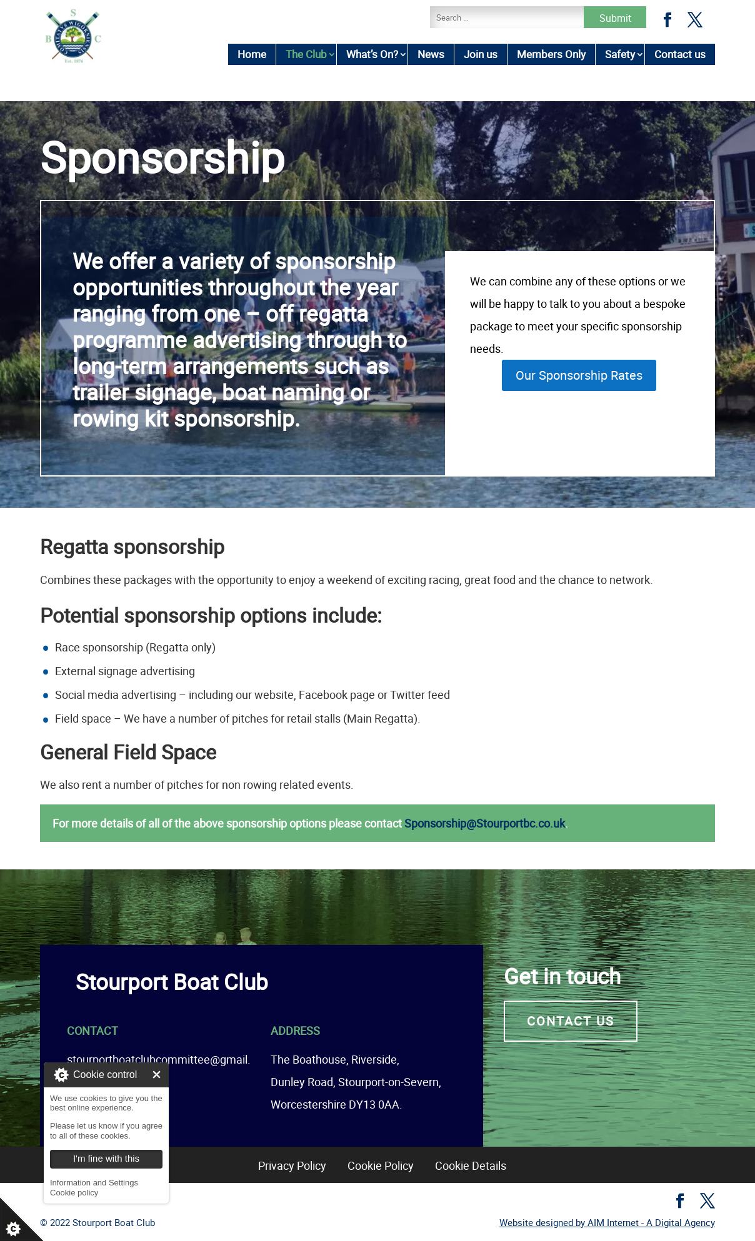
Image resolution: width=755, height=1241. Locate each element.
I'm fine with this (156, 1074)
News (431, 54)
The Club (306, 54)
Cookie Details (470, 1165)
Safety (620, 54)
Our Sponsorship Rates (579, 375)
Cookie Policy (381, 1165)
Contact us (680, 54)
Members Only (551, 54)
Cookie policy (74, 1192)
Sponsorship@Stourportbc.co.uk (484, 823)
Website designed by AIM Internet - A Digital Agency (607, 1222)
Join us (481, 54)
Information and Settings (94, 1182)
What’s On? (372, 54)
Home (252, 54)
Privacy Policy (292, 1165)
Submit (615, 18)
